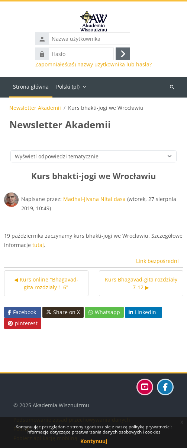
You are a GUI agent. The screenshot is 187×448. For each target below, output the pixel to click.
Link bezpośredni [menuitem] (157, 260)
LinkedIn (142, 312)
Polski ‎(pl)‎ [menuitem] (68, 86)
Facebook (22, 312)
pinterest (23, 323)
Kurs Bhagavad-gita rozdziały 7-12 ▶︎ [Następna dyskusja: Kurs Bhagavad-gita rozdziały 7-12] (141, 283)
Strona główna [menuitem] (31, 86)
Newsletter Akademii (35, 108)
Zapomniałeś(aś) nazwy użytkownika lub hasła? (93, 64)
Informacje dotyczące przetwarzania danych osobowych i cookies (93, 432)
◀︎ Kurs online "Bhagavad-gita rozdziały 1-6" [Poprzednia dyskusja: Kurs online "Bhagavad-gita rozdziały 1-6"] (46, 283)
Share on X (63, 312)
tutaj (38, 244)
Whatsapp (104, 312)
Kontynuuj (93, 441)
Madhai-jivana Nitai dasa (94, 198)
